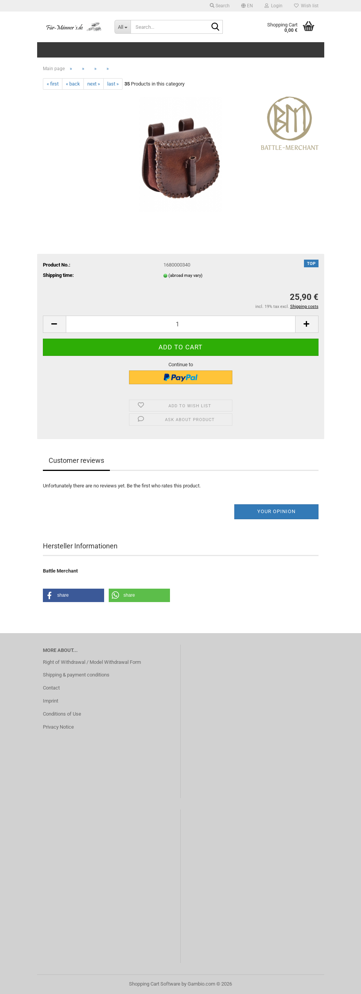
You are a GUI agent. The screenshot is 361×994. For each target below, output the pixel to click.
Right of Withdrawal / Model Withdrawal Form (92, 662)
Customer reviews (76, 460)
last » (113, 84)
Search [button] (220, 5)
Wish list (306, 5)
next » (93, 84)
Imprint (50, 701)
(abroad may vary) (185, 275)
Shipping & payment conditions (76, 675)
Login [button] (274, 5)
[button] (247, 6)
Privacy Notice (58, 727)
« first (53, 84)
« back (73, 84)
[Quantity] (181, 324)
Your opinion (276, 511)
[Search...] (122, 27)
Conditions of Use (62, 714)
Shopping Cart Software (154, 984)
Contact (51, 688)
